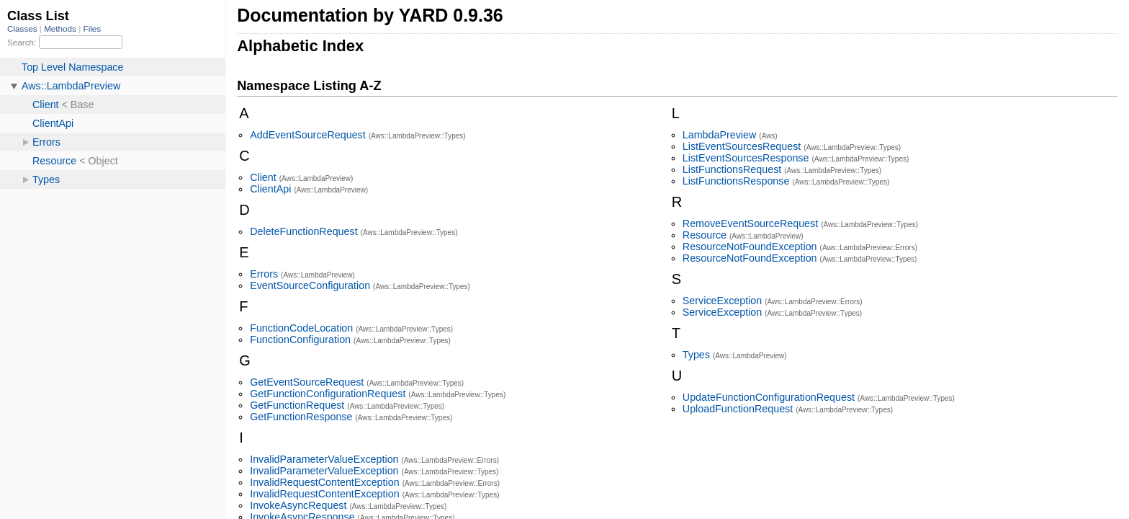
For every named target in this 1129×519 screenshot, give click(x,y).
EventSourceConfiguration (310, 285)
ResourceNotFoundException (750, 246)
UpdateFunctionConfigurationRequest (769, 397)
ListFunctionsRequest (732, 169)
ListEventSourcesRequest (742, 146)
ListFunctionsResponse (736, 181)
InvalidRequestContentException (324, 482)
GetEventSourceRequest (307, 382)
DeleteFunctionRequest (303, 231)
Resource (705, 235)
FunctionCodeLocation (301, 328)
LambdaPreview (720, 135)
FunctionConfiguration (300, 339)
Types (696, 354)
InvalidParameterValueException (324, 459)
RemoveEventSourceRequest (750, 223)
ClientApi (270, 189)
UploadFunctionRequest (738, 408)
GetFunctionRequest (297, 405)
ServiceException (722, 300)
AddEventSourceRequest (308, 135)
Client (263, 177)
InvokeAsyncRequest (298, 505)
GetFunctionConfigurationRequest (327, 393)
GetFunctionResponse (301, 416)
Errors (264, 274)
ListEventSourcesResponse (746, 158)
